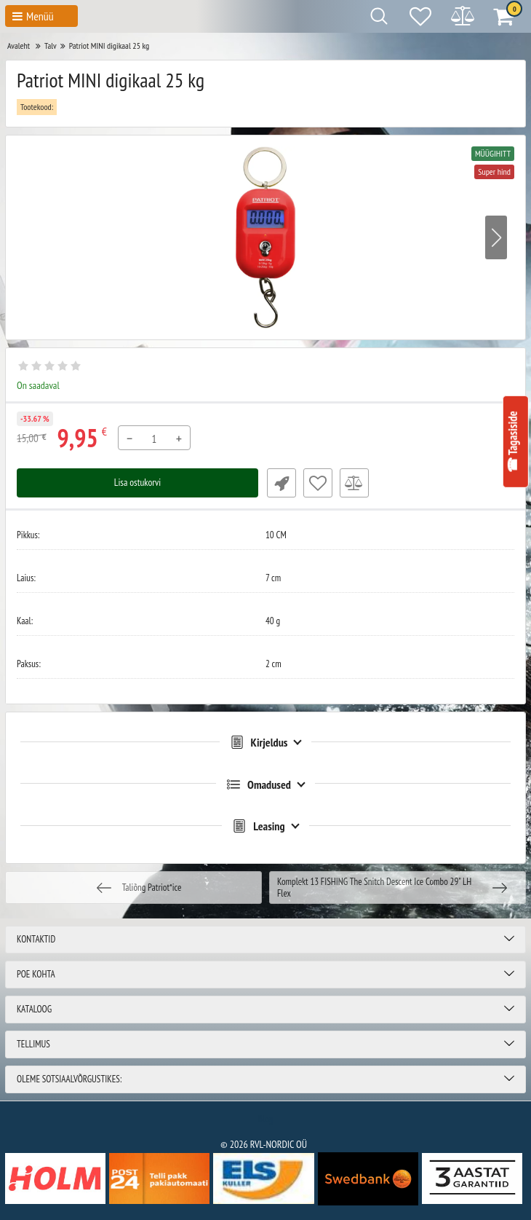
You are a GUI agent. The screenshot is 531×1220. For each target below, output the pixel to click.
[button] (496, 237)
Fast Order (280, 482)
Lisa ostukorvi (137, 482)
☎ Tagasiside (513, 442)
